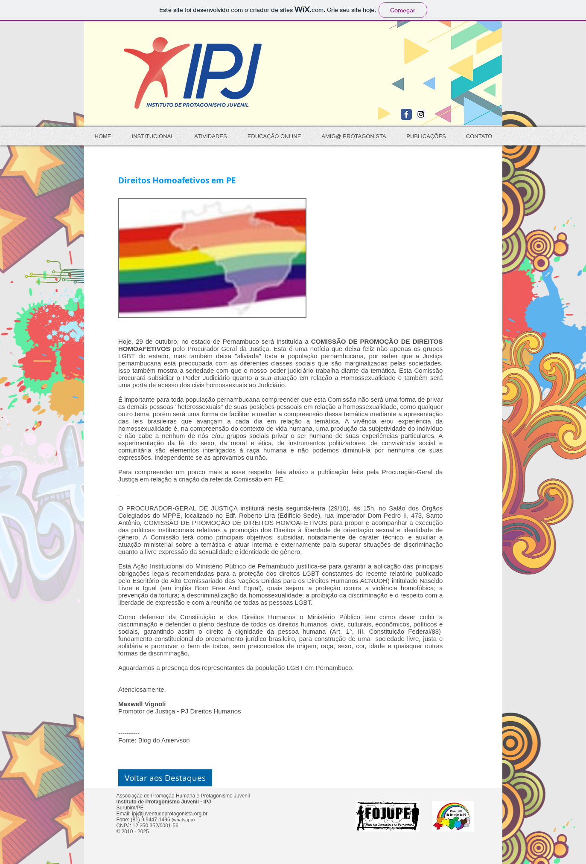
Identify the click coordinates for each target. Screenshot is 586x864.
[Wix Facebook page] (406, 114)
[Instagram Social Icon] (420, 114)
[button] (165, 777)
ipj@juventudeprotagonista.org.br (169, 814)
